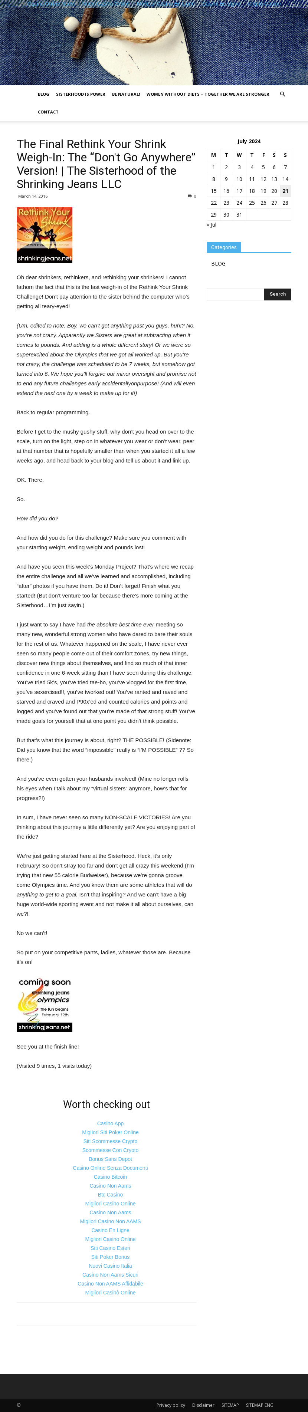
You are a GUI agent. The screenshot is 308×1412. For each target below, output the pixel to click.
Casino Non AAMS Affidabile (110, 1284)
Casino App (110, 1123)
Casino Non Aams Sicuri (110, 1275)
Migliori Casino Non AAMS (110, 1221)
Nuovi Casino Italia (110, 1266)
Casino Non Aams (110, 1186)
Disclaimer (203, 1405)
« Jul (211, 224)
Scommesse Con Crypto (110, 1150)
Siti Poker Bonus (110, 1257)
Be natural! (126, 94)
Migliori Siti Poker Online (110, 1132)
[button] (282, 94)
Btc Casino (110, 1195)
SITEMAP (230, 1405)
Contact (48, 112)
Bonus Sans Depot (110, 1159)
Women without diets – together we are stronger (208, 94)
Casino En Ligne (110, 1230)
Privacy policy (171, 1405)
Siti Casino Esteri (110, 1248)
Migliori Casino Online (110, 1204)
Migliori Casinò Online (110, 1293)
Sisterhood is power (80, 94)
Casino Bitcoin (110, 1177)
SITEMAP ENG (259, 1405)
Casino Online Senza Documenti (110, 1168)
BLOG (43, 94)
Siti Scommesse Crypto (110, 1141)
